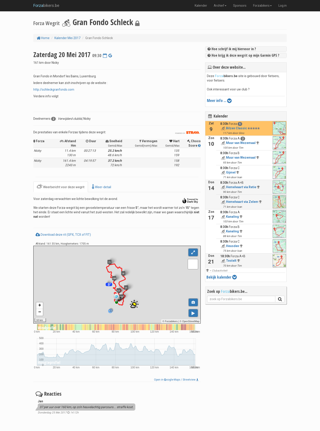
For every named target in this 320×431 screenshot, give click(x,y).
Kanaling (232, 216)
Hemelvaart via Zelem (242, 202)
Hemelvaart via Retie (241, 187)
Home (43, 38)
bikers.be (46, 5)
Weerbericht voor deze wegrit (60, 186)
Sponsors (239, 5)
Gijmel (231, 172)
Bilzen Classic (236, 128)
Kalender (201, 5)
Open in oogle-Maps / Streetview (176, 379)
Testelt (231, 260)
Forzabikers (262, 5)
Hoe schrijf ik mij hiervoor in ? (232, 48)
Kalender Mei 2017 (67, 38)
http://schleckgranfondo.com (53, 89)
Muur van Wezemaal (241, 143)
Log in (282, 5)
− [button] (39, 312)
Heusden (232, 246)
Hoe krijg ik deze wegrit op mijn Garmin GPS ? (243, 55)
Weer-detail (101, 186)
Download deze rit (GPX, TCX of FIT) (63, 234)
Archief (220, 5)
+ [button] (39, 305)
